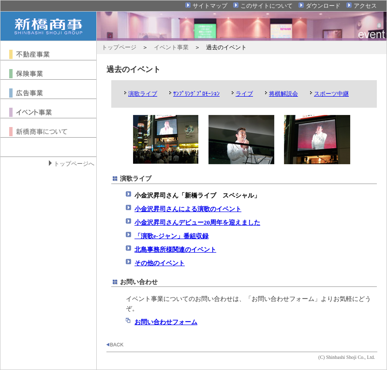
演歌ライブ (142, 93)
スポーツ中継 (331, 93)
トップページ (119, 47)
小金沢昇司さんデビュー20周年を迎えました (197, 222)
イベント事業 (171, 47)
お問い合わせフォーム (165, 322)
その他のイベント (159, 263)
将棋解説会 (283, 93)
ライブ (244, 93)
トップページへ (74, 163)
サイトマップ (210, 5)
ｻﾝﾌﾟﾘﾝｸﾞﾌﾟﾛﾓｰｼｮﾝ (196, 93)
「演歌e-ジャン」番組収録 (171, 236)
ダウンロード (323, 5)
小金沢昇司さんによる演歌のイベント (187, 209)
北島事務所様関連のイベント (175, 249)
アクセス (365, 5)
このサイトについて (266, 5)
